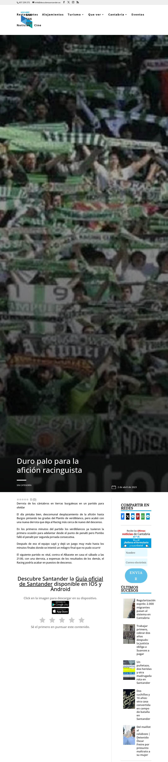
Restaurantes (27, 14)
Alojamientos (53, 14)
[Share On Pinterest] (138, 516)
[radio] (40, 620)
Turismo (74, 14)
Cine (37, 25)
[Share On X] (127, 516)
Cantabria (116, 14)
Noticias (23, 25)
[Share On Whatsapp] (143, 516)
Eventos (138, 14)
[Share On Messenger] (133, 516)
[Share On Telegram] (148, 516)
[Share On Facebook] (122, 516)
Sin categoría (24, 485)
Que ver (94, 14)
